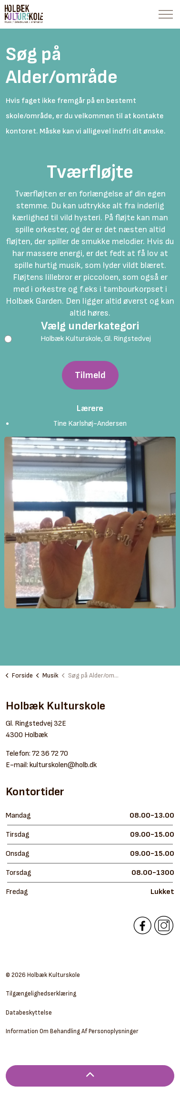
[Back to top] (90, 1076)
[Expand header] (165, 14)
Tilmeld (90, 375)
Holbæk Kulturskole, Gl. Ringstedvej (83, 338)
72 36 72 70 (50, 753)
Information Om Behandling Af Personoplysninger (72, 1031)
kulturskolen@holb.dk (63, 765)
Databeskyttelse (29, 1013)
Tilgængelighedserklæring (41, 993)
